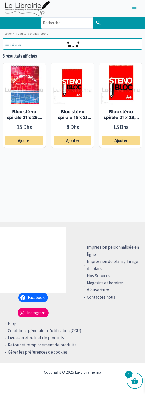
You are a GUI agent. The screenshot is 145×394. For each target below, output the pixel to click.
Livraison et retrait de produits (36, 338)
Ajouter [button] (24, 140)
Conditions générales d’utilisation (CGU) (44, 330)
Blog (12, 323)
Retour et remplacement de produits (42, 345)
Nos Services (98, 275)
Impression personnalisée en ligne (113, 250)
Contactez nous (101, 297)
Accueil (7, 33)
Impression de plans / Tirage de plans (112, 265)
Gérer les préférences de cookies (38, 352)
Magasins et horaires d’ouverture (105, 286)
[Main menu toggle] (134, 8)
